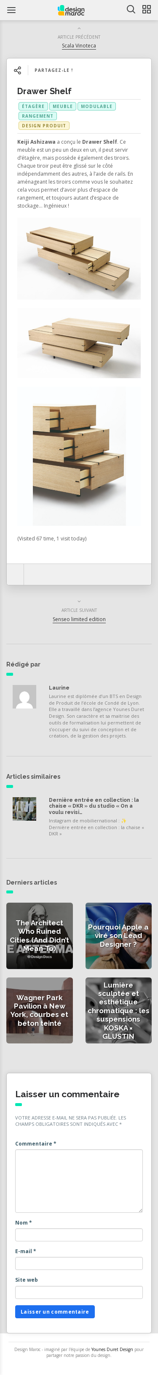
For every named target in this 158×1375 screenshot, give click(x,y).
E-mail (25, 1251)
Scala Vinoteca (79, 45)
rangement (38, 116)
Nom (23, 1222)
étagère (33, 106)
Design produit (44, 126)
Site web (26, 1279)
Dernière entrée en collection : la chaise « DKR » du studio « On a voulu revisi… (94, 806)
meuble (63, 106)
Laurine (59, 688)
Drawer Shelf (44, 91)
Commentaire (35, 1143)
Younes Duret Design (112, 1349)
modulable (96, 106)
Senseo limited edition (79, 619)
